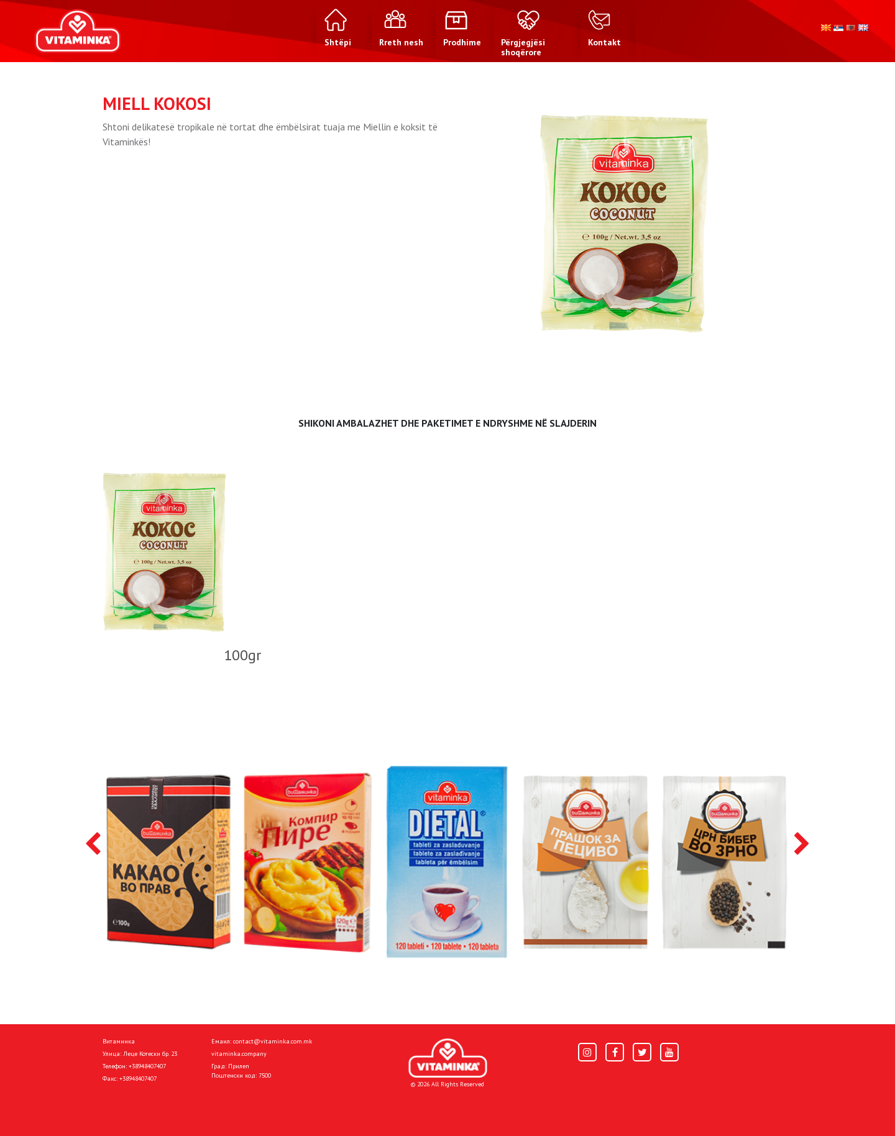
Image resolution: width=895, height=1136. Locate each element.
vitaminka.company (239, 1054)
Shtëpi (116, 1106)
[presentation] (93, 844)
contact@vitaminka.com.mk (272, 1041)
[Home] (448, 1058)
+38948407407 (147, 1066)
